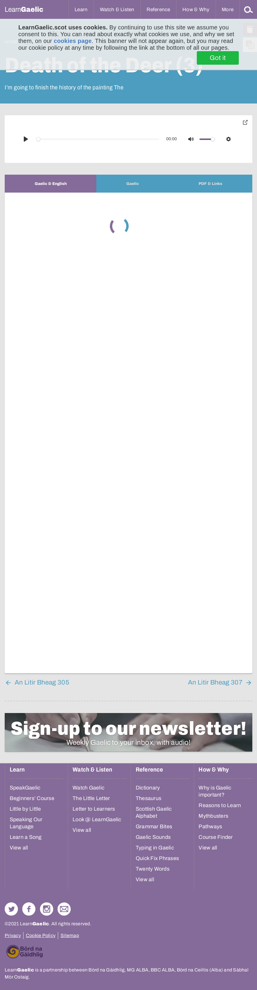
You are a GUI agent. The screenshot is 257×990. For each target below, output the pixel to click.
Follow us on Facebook (29, 909)
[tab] (50, 184)
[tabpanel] (128, 433)
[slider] (97, 139)
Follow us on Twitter (11, 909)
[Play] (26, 139)
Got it (218, 57)
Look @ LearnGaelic (97, 819)
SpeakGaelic (25, 788)
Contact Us (64, 909)
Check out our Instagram (46, 909)
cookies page (73, 41)
